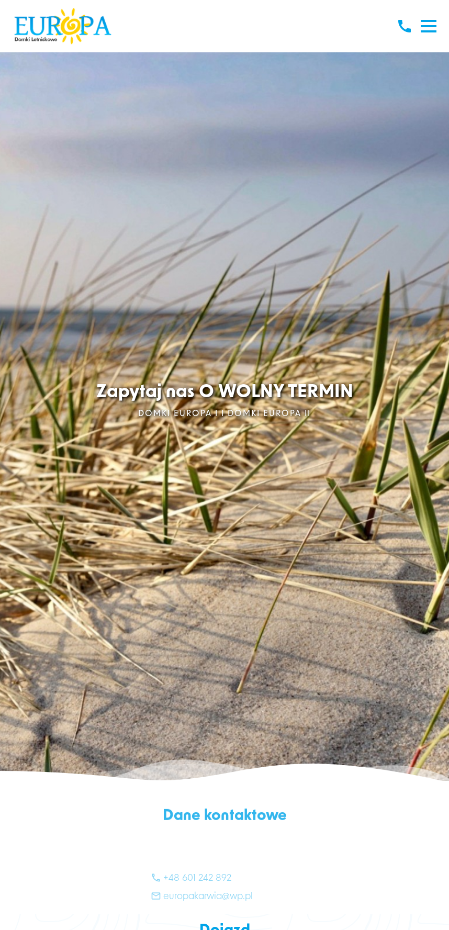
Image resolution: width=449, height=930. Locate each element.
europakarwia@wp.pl (202, 907)
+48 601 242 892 (191, 889)
